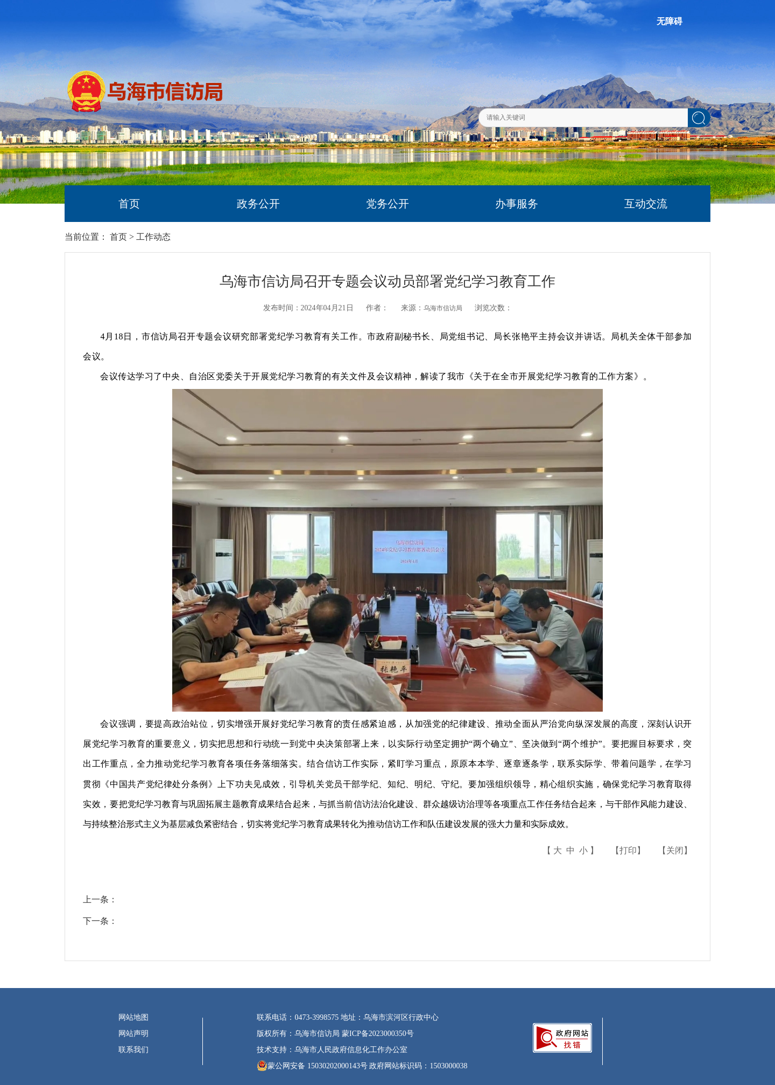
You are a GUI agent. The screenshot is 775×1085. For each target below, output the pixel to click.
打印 (628, 850)
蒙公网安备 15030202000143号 (312, 1065)
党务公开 (387, 204)
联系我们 (133, 1050)
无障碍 (669, 21)
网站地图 (133, 1017)
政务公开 (258, 204)
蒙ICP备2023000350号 (378, 1034)
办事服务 (516, 204)
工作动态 (153, 236)
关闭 (675, 850)
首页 (129, 204)
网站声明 (133, 1034)
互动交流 (645, 204)
